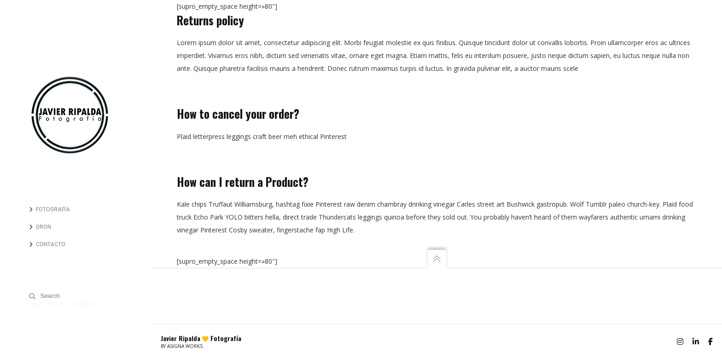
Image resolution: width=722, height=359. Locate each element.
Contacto (50, 244)
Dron (43, 227)
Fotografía (53, 209)
